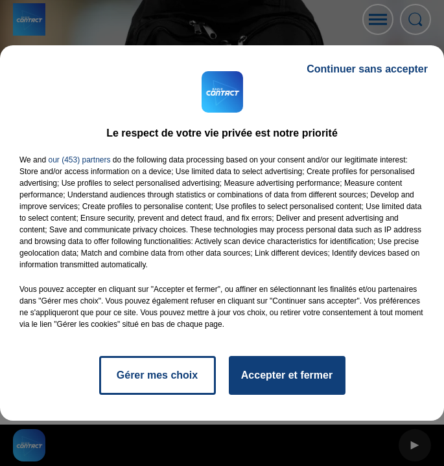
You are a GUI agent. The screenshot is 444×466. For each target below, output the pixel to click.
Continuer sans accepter (367, 68)
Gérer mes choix (157, 375)
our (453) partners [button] (79, 159)
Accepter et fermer (287, 375)
